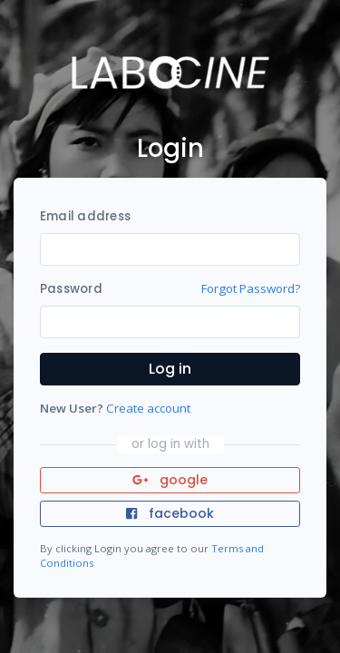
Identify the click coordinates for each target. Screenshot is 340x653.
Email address (85, 216)
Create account (148, 408)
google (170, 480)
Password (71, 288)
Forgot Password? (250, 288)
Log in (170, 368)
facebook (169, 513)
